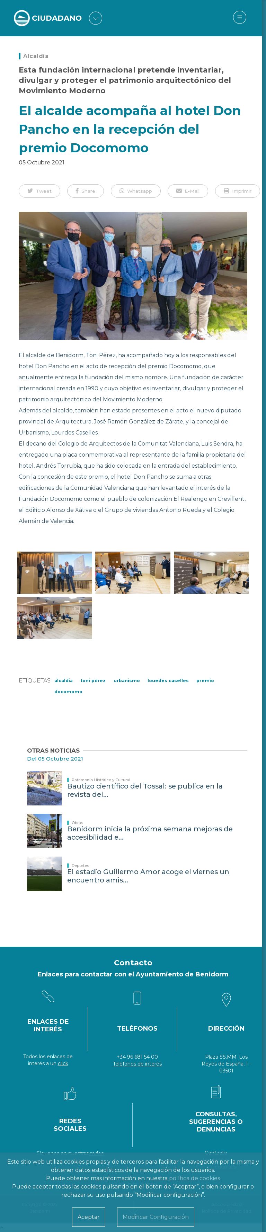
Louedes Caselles (168, 680)
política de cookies (194, 1178)
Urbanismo (127, 680)
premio (205, 680)
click (63, 1063)
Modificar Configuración (156, 1217)
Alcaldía (35, 56)
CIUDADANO (57, 18)
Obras (77, 822)
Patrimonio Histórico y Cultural (101, 779)
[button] (39, 191)
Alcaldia (63, 680)
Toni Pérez (93, 680)
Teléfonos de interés (137, 1064)
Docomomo (68, 691)
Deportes (80, 865)
